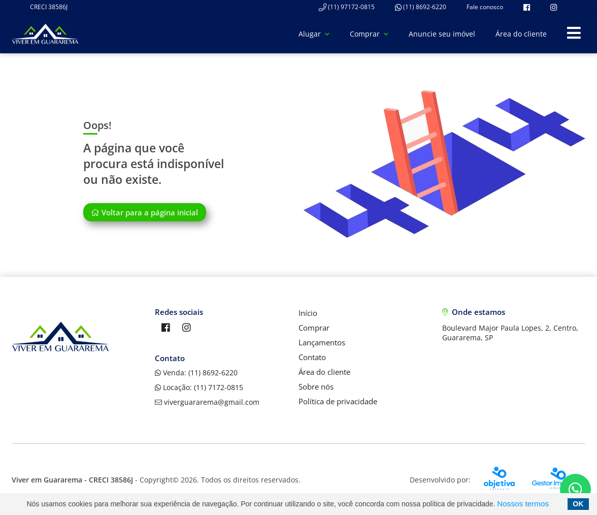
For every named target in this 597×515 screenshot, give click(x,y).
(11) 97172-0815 (347, 7)
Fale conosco (485, 7)
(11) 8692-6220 (420, 7)
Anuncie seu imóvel (442, 34)
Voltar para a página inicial (144, 212)
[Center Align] (573, 33)
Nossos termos (523, 503)
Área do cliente (521, 34)
